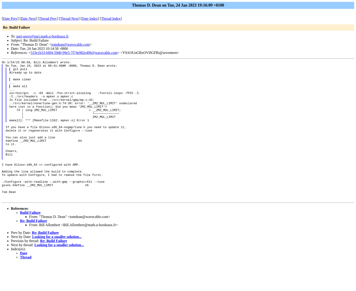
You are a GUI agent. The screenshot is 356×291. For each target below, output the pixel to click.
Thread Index (111, 18)
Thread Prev (48, 18)
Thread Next (69, 18)
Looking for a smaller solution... (57, 265)
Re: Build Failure (33, 249)
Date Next (28, 18)
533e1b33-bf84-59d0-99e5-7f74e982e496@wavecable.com (74, 53)
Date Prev (10, 18)
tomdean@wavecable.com (70, 44)
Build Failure (30, 241)
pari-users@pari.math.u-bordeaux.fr (42, 36)
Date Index (90, 18)
